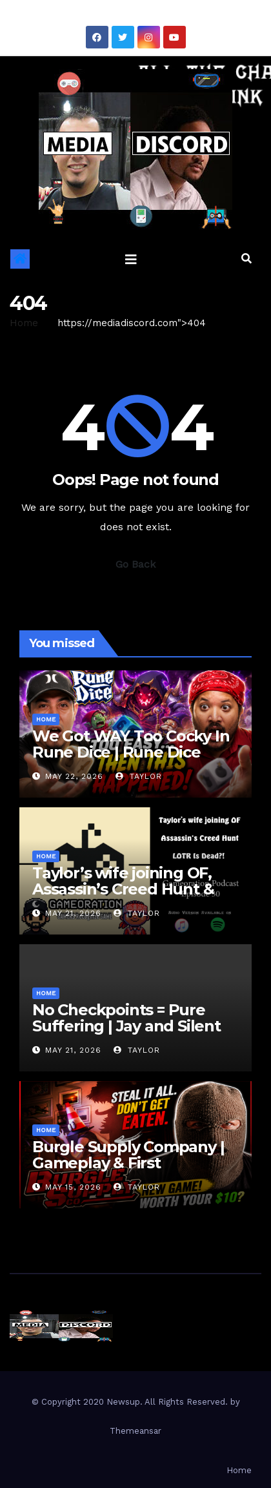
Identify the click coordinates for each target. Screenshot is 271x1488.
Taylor (138, 776)
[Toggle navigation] (131, 259)
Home (24, 323)
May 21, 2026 (73, 913)
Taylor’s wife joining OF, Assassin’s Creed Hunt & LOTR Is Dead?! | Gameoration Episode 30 (125, 897)
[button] (246, 258)
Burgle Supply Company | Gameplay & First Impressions (128, 1162)
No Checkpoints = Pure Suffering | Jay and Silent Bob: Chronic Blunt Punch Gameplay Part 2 (130, 1034)
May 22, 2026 (74, 776)
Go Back (135, 564)
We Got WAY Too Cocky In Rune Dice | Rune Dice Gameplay (130, 752)
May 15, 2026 (73, 1187)
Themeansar (135, 1431)
